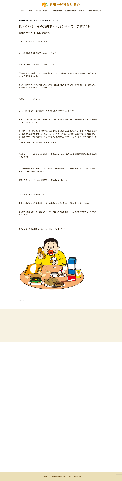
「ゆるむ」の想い (41, 11)
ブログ (81, 11)
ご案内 (30, 11)
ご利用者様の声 (56, 11)
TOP (22, 11)
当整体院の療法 (70, 11)
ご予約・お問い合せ (94, 11)
